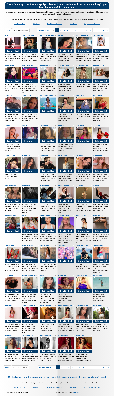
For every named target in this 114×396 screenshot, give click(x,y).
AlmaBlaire (97, 185)
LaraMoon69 (97, 275)
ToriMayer (97, 125)
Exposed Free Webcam (92, 24)
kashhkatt (61, 95)
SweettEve (8, 335)
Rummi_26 (62, 275)
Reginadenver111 (11, 185)
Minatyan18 (80, 95)
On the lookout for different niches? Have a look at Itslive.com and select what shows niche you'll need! (57, 377)
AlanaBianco (80, 155)
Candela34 (26, 155)
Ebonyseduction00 (47, 95)
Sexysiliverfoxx (45, 215)
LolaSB (7, 125)
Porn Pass (73, 24)
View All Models (44, 30)
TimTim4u (61, 245)
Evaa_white (80, 125)
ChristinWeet (9, 245)
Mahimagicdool (10, 215)
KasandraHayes (63, 185)
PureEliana (26, 185)
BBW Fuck (36, 24)
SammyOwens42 (28, 305)
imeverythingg (10, 155)
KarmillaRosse (45, 305)
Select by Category (21, 30)
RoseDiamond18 (82, 245)
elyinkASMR (97, 95)
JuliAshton (9, 275)
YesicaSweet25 (98, 245)
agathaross (80, 335)
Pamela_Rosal (27, 245)
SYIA (6, 35)
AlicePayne (97, 155)
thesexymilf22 (27, 65)
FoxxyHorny (44, 185)
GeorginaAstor (81, 215)
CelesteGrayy (98, 215)
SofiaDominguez (82, 65)
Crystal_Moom (10, 95)
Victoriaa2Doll (27, 335)
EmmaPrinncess (99, 65)
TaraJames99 (98, 35)
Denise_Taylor (45, 245)
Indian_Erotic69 (81, 275)
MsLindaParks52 (82, 35)
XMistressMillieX (82, 305)
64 (103, 30)
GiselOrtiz (8, 305)
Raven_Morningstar (65, 305)
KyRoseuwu (80, 185)
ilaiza (24, 215)
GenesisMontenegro (29, 275)
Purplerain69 (9, 65)
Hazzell (60, 35)
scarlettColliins (63, 215)
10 (90, 30)
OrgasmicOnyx (63, 65)
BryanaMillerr (63, 335)
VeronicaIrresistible (47, 35)
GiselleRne (44, 125)
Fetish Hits (75, 392)
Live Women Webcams (54, 24)
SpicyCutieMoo (28, 35)
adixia (24, 125)
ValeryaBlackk (45, 65)
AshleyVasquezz (46, 335)
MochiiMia (44, 155)
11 (95, 30)
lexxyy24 (61, 125)
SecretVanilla (62, 155)
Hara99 (42, 275)
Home (8, 30)
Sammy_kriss (27, 95)
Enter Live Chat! (13, 51)
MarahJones (97, 305)
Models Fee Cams (19, 24)
